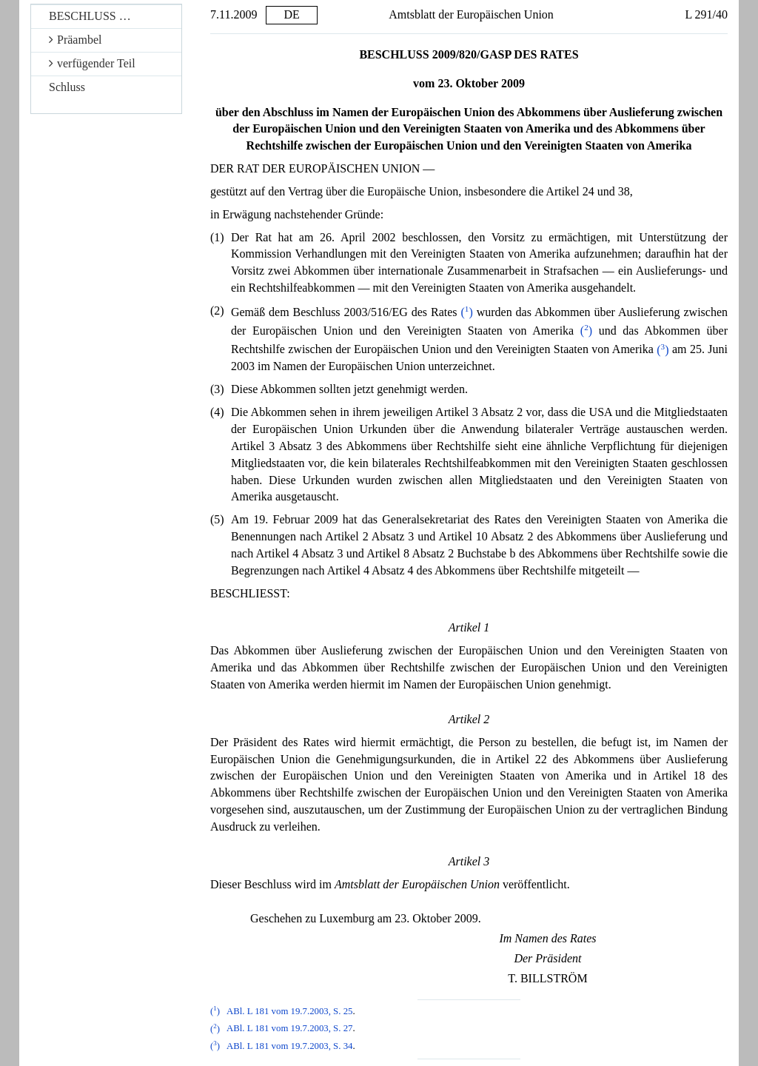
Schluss (67, 87)
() (466, 312)
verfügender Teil (92, 63)
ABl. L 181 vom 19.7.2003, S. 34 (290, 1046)
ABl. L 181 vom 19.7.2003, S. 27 (290, 1029)
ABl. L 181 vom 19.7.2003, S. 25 (290, 1011)
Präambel (75, 39)
